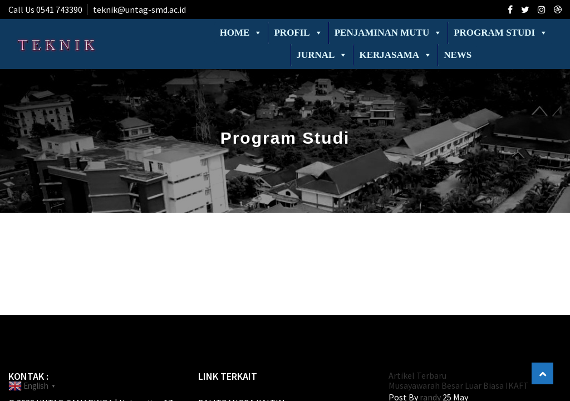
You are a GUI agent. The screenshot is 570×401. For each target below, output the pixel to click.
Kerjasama (395, 55)
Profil (298, 33)
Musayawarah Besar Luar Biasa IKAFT (459, 385)
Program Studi (501, 33)
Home (241, 33)
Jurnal (322, 55)
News (457, 55)
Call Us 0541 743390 (45, 9)
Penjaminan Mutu (388, 33)
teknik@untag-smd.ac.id (139, 9)
